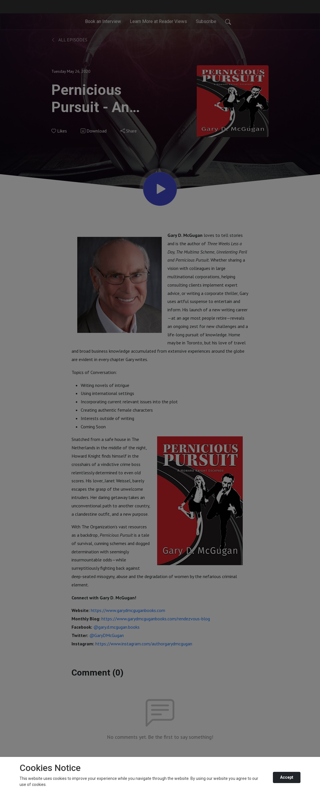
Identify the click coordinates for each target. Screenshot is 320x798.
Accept (286, 777)
